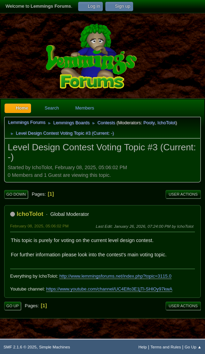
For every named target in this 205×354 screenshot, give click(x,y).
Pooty (149, 122)
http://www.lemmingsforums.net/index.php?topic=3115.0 (115, 276)
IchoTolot (166, 122)
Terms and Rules (166, 347)
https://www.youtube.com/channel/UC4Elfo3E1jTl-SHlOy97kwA (109, 289)
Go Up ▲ (193, 347)
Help (142, 347)
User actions (183, 194)
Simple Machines (54, 347)
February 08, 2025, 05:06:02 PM (39, 226)
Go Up (12, 306)
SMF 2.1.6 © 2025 (20, 347)
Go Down (16, 194)
